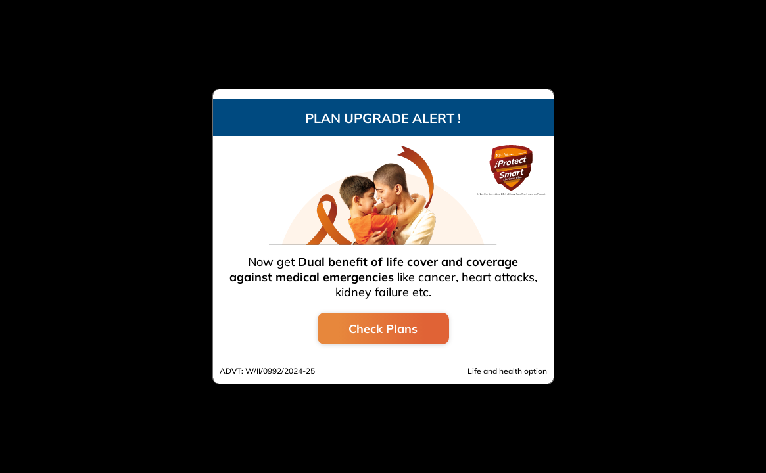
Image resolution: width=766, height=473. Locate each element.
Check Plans (383, 328)
